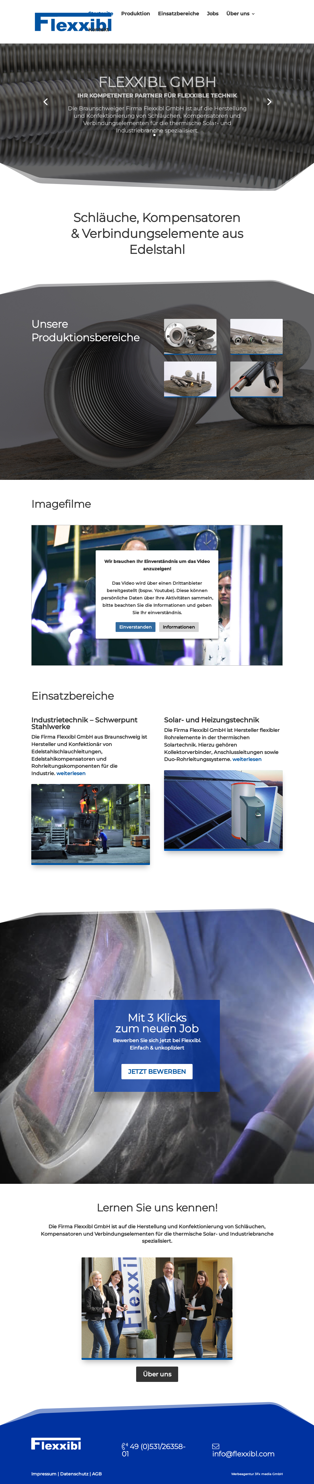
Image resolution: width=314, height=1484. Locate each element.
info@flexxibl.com (243, 1454)
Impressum (43, 1474)
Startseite (100, 14)
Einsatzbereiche (178, 14)
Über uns (237, 14)
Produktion (135, 14)
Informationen (179, 627)
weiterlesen (71, 773)
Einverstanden (135, 627)
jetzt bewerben (157, 1071)
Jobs (212, 14)
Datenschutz (74, 1474)
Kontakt (98, 30)
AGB (97, 1474)
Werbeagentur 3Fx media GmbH (257, 1474)
